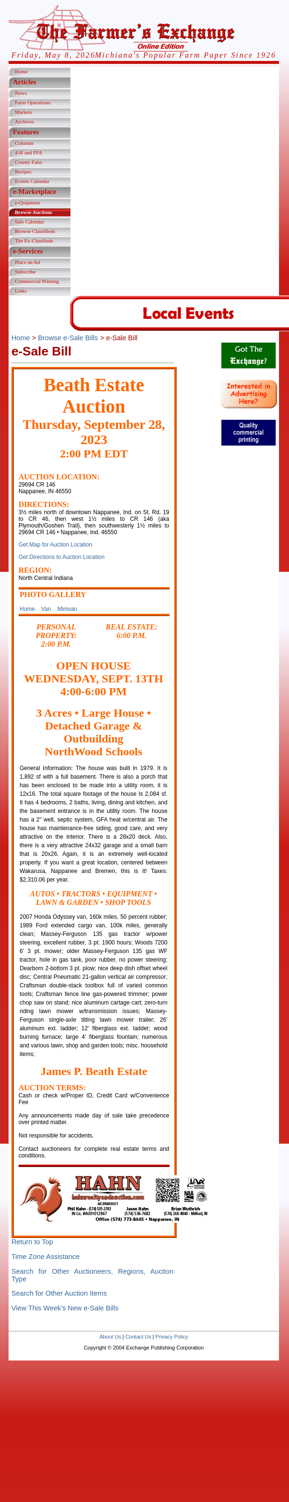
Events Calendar (32, 181)
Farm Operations (32, 102)
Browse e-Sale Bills (68, 338)
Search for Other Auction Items (59, 1293)
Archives (24, 121)
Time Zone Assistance (45, 1256)
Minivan (67, 609)
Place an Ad (27, 262)
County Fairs (28, 162)
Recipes (23, 171)
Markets (23, 112)
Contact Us (138, 1337)
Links (21, 291)
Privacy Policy (172, 1337)
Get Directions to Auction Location (62, 557)
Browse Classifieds (35, 231)
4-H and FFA (28, 152)
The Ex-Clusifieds (34, 241)
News (21, 93)
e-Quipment (27, 202)
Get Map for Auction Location (55, 544)
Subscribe (25, 271)
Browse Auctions (33, 212)
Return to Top (32, 1242)
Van (46, 609)
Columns (24, 143)
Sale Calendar (29, 221)
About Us (110, 1337)
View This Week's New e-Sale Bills (65, 1308)
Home (21, 71)
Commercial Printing (37, 281)
